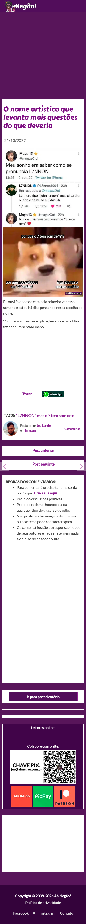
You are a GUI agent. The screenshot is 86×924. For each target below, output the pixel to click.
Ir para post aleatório (43, 696)
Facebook (20, 913)
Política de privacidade (43, 902)
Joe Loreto (44, 425)
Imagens (30, 430)
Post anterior (43, 450)
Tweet (27, 394)
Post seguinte (43, 464)
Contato (66, 913)
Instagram (47, 913)
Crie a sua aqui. (46, 493)
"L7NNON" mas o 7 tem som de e (45, 415)
